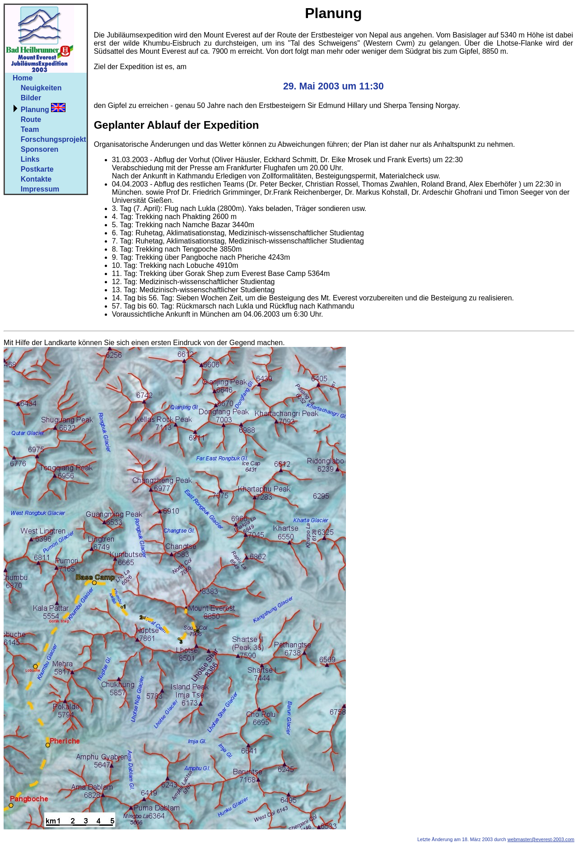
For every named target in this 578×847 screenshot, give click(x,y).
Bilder (31, 98)
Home (23, 78)
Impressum (40, 189)
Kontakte (36, 179)
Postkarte (37, 169)
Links (30, 159)
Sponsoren (40, 149)
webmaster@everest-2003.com (541, 839)
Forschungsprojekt (53, 139)
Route (31, 119)
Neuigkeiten (41, 88)
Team (30, 129)
